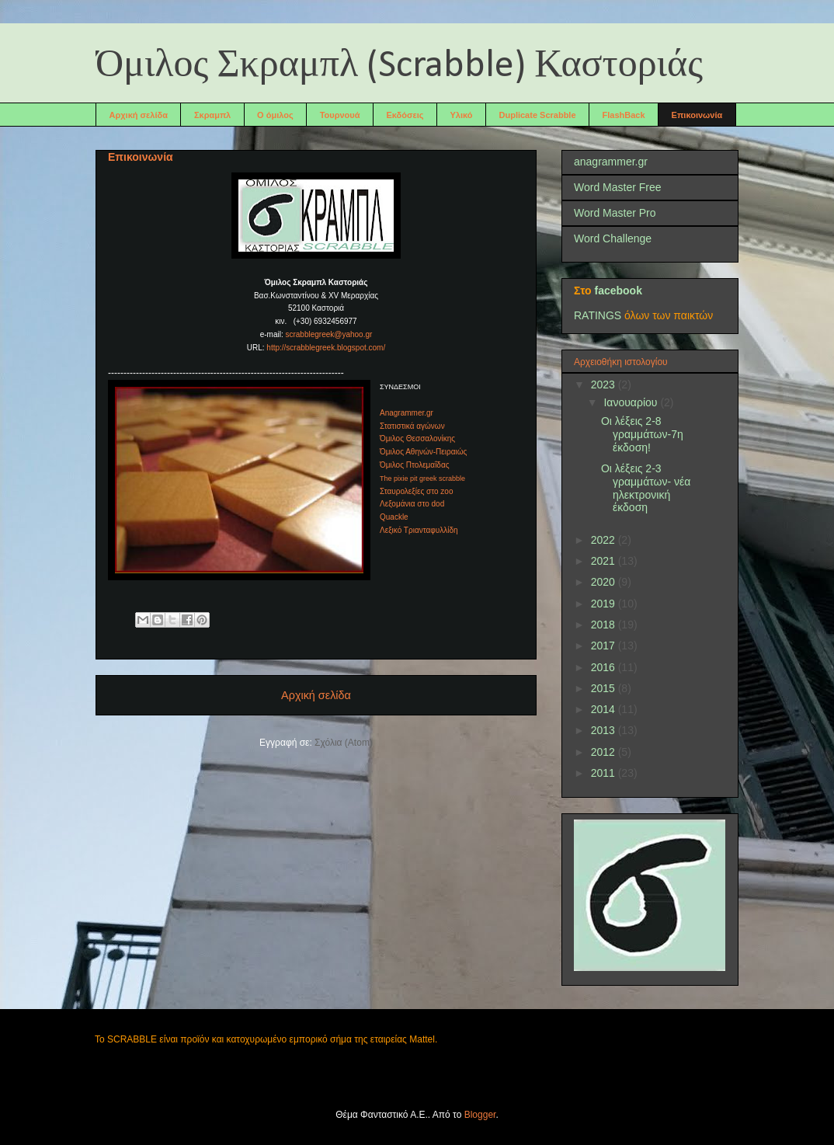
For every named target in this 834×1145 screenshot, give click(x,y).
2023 (604, 384)
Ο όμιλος (275, 115)
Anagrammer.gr (406, 413)
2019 (604, 603)
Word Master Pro (615, 213)
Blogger (480, 1114)
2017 (604, 645)
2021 (604, 561)
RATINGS (597, 315)
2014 (604, 709)
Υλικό (461, 115)
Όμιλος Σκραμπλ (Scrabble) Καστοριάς (399, 66)
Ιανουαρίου (631, 402)
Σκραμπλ (212, 115)
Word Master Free (618, 187)
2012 (604, 752)
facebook (617, 290)
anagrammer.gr (611, 161)
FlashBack (624, 115)
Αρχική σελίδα (138, 115)
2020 (604, 582)
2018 (604, 624)
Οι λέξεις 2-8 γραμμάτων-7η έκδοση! (642, 434)
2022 (604, 540)
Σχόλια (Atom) (343, 742)
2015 (604, 688)
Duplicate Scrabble (537, 115)
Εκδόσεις (404, 115)
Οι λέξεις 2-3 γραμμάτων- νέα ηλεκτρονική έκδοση (645, 487)
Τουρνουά (340, 115)
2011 (604, 773)
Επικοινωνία (697, 115)
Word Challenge (613, 238)
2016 (604, 667)
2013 (604, 730)
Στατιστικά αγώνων (412, 426)
